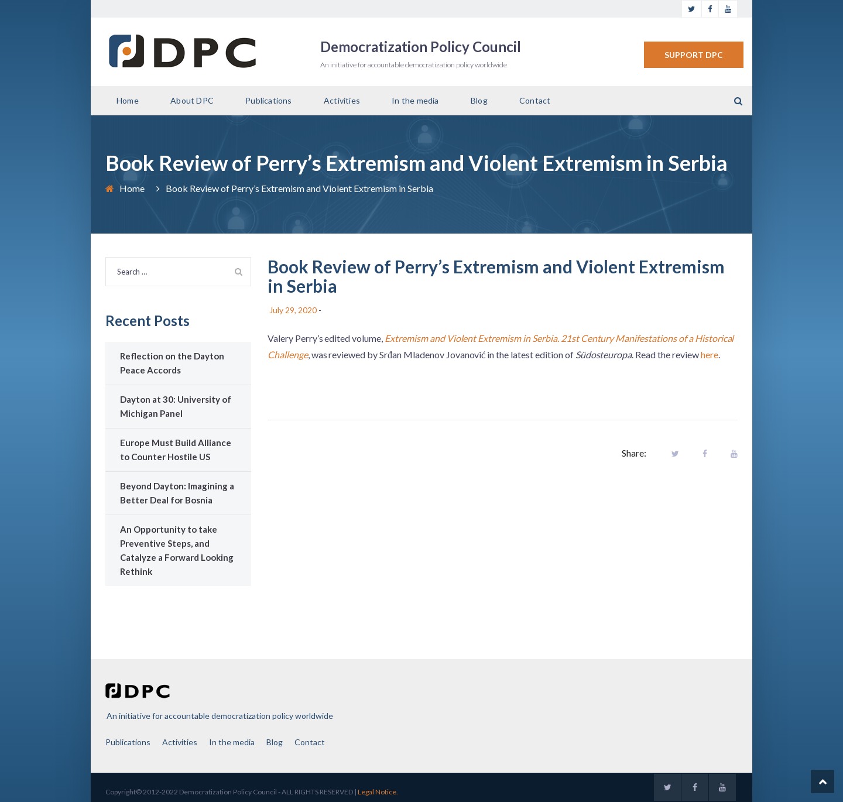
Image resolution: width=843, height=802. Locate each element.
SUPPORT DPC (693, 55)
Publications (268, 100)
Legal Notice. (378, 791)
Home (127, 100)
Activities (342, 100)
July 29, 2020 (293, 310)
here (709, 354)
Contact (534, 100)
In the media (415, 100)
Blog (479, 100)
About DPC (192, 100)
